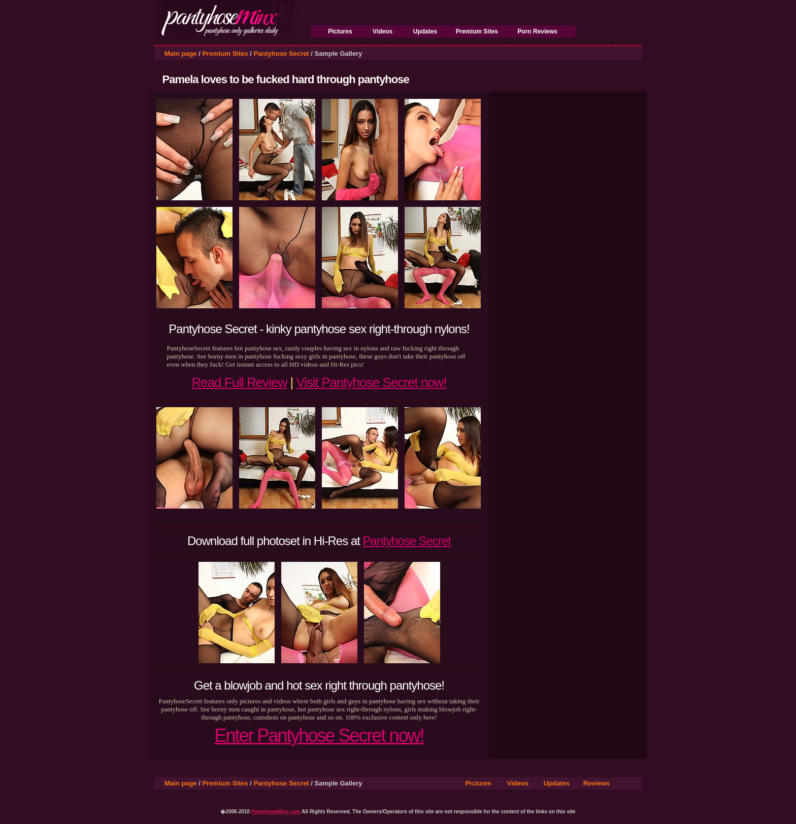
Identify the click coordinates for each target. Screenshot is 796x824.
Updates (425, 31)
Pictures (340, 31)
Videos (382, 31)
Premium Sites (477, 31)
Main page (180, 53)
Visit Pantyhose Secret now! (371, 382)
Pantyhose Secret (281, 53)
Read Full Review (239, 382)
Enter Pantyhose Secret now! (318, 735)
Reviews (596, 783)
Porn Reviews (537, 31)
